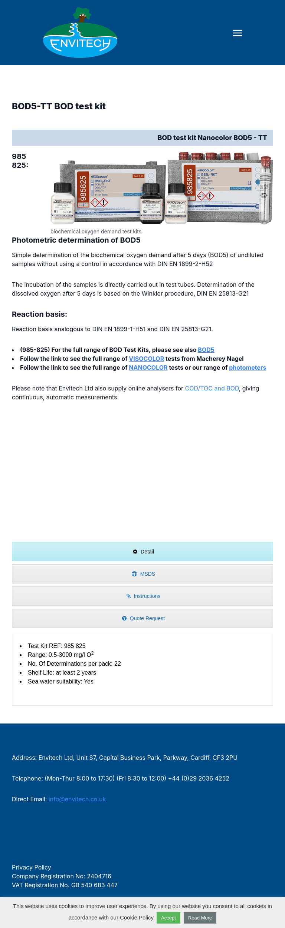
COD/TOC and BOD (212, 388)
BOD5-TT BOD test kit (59, 106)
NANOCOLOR (148, 367)
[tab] (142, 551)
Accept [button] (168, 918)
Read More (200, 918)
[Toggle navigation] (237, 32)
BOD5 (206, 349)
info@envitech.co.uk (77, 799)
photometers (247, 367)
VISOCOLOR (146, 358)
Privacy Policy (31, 867)
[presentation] (142, 551)
